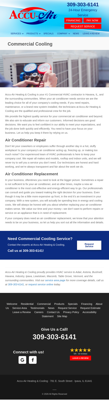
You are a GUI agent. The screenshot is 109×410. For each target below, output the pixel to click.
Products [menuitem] (32, 32)
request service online (40, 283)
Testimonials (37, 306)
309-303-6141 (83, 4)
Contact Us (53, 311)
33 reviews (82, 352)
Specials (73, 302)
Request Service (83, 25)
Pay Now (92, 20)
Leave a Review (22, 311)
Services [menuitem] (16, 32)
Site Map (62, 315)
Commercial (44, 302)
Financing (73, 20)
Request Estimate (90, 306)
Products (59, 302)
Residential (27, 302)
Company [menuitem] (62, 32)
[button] (23, 32)
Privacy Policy (71, 311)
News (51, 306)
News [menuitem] (76, 32)
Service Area (19, 306)
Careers (38, 311)
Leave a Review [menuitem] (91, 32)
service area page (55, 279)
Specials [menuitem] (48, 32)
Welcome (12, 302)
